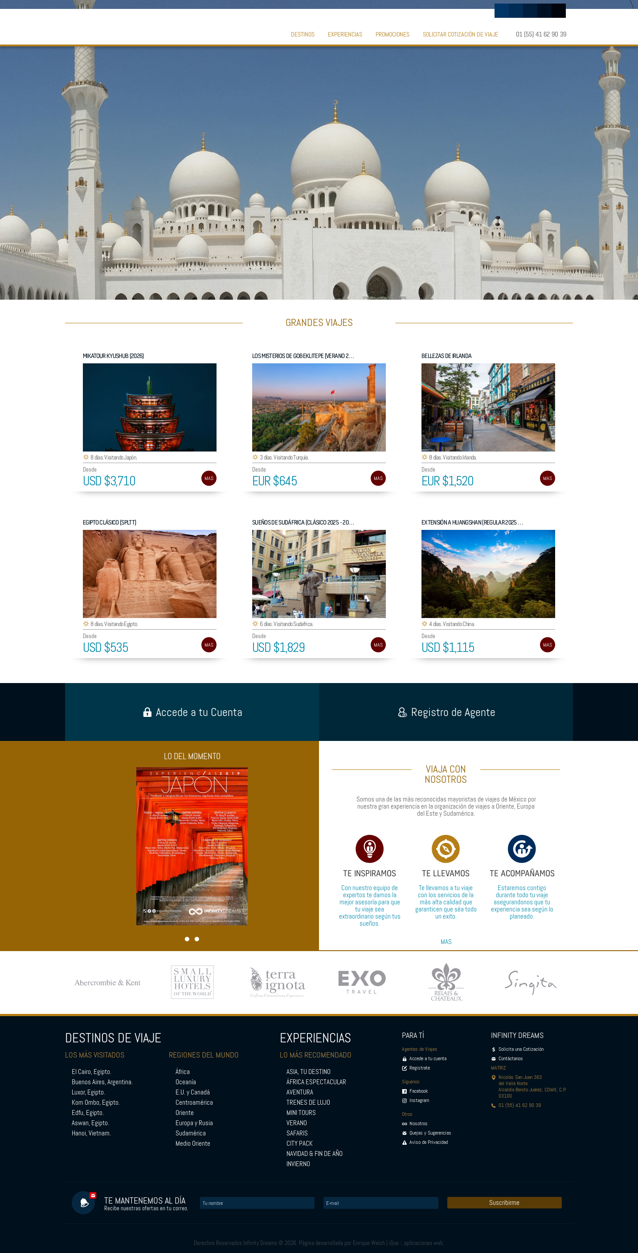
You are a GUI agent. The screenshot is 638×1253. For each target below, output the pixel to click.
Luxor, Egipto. (88, 1092)
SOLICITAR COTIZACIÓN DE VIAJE (460, 34)
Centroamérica (194, 1102)
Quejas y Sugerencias (430, 1133)
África (183, 1071)
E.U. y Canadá (193, 1092)
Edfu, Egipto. (88, 1112)
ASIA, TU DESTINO (308, 1071)
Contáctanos (511, 1058)
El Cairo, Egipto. (91, 1071)
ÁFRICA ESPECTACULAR (316, 1082)
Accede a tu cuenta (427, 1058)
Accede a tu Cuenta (192, 712)
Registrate (419, 1068)
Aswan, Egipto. (90, 1123)
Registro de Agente (446, 712)
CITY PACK (299, 1143)
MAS (208, 478)
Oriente (185, 1112)
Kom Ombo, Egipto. (96, 1102)
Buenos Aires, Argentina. (102, 1082)
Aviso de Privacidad (428, 1142)
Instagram (419, 1100)
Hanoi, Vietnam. (91, 1133)
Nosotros (418, 1123)
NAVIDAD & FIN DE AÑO (314, 1153)
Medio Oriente (193, 1143)
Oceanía (186, 1082)
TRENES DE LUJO (308, 1102)
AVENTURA (299, 1092)
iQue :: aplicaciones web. (416, 1243)
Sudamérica (191, 1133)
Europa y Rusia (194, 1123)
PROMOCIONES (392, 34)
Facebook (418, 1091)
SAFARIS (297, 1133)
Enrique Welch (369, 1243)
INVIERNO (298, 1164)
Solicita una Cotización (521, 1049)
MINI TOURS (301, 1112)
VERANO (296, 1123)
